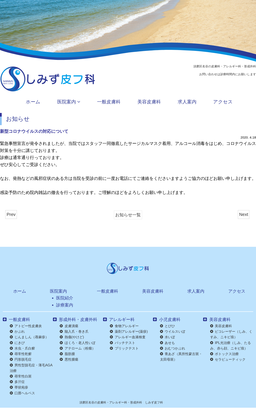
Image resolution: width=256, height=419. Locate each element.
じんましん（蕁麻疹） (29, 337)
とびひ (167, 326)
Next (243, 214)
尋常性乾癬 (21, 354)
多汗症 (17, 382)
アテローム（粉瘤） (77, 348)
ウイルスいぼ (172, 331)
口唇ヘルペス (22, 393)
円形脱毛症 (21, 359)
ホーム (16, 102)
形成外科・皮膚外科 (75, 319)
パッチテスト (122, 343)
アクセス (237, 102)
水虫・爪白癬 (22, 348)
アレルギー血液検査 (127, 337)
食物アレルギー (124, 326)
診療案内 (62, 304)
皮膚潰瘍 (69, 326)
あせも (167, 343)
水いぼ (167, 337)
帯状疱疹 (19, 387)
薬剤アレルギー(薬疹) (129, 331)
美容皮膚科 (151, 102)
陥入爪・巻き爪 (74, 331)
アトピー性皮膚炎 (26, 326)
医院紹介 (62, 297)
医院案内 (58, 102)
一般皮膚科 (104, 102)
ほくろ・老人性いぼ (77, 343)
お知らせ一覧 (128, 214)
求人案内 (195, 102)
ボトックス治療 (224, 354)
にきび (17, 343)
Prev (11, 214)
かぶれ (17, 331)
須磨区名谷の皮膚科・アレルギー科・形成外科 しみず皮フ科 (121, 402)
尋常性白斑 (21, 376)
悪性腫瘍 (69, 359)
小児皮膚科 (166, 319)
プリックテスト (124, 348)
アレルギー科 (119, 319)
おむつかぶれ (172, 348)
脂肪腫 (67, 354)
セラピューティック (228, 359)
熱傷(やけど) (72, 337)
